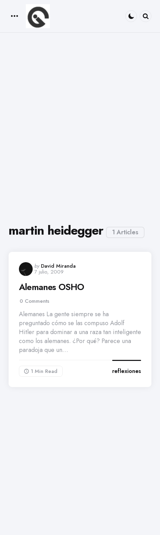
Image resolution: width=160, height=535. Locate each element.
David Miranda (58, 266)
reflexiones (126, 371)
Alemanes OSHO (51, 287)
